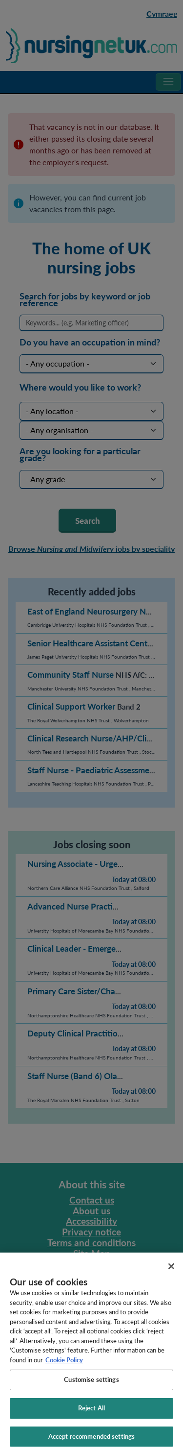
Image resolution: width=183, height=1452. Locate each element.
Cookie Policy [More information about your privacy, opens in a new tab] (64, 1369)
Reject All (91, 1417)
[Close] (171, 1276)
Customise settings (91, 1389)
